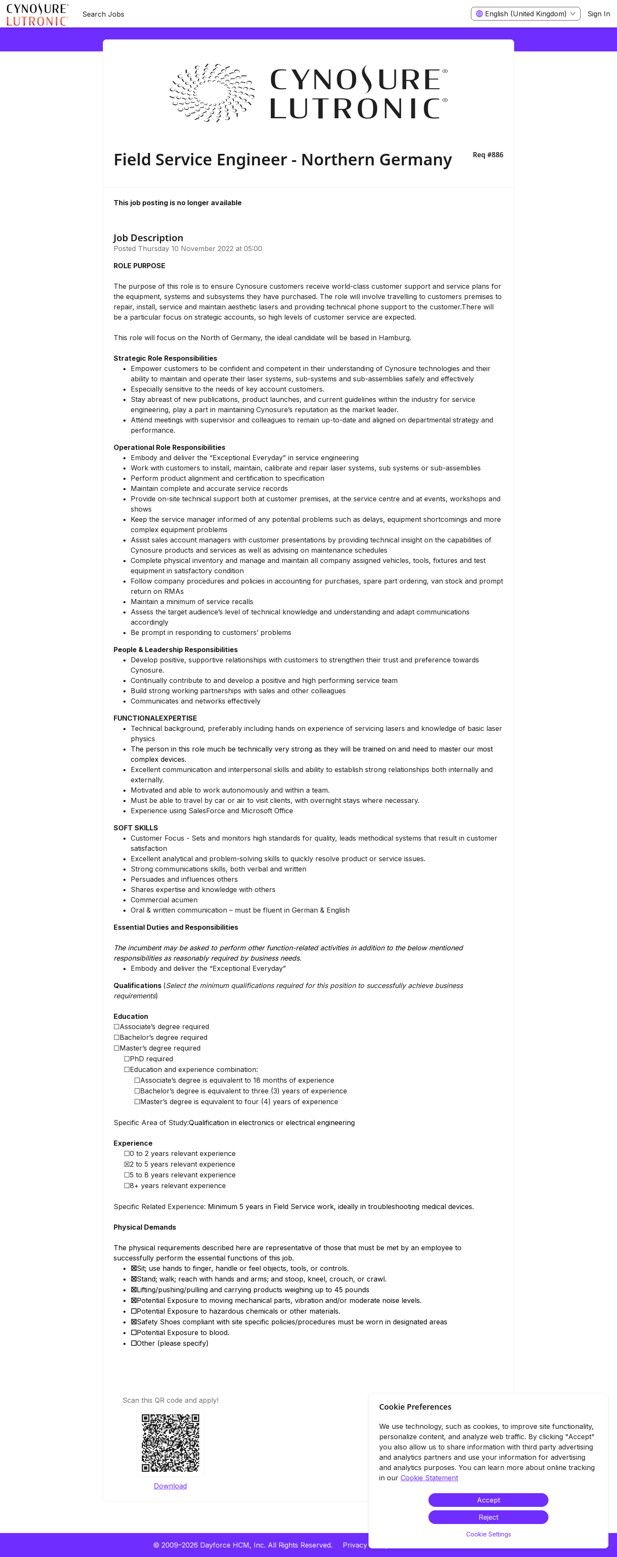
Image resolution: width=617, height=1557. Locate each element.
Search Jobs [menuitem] (103, 14)
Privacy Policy (366, 1545)
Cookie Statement (429, 1477)
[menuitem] (38, 14)
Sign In (598, 13)
